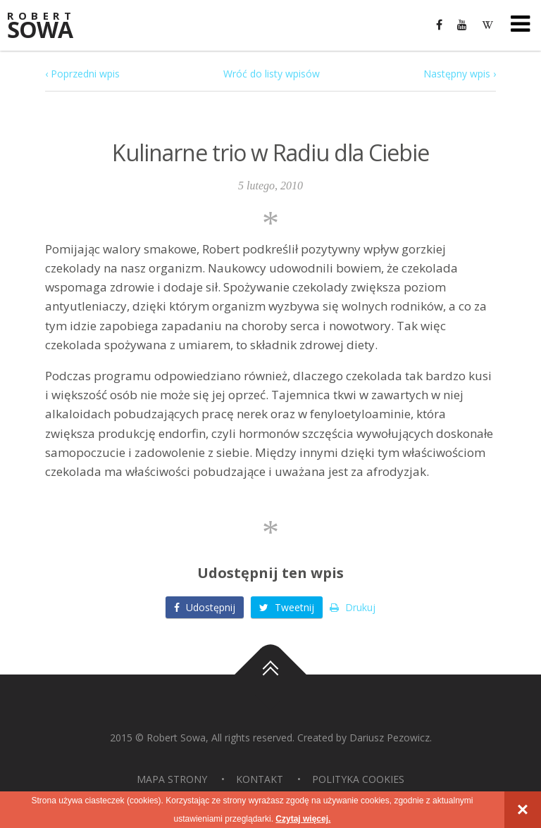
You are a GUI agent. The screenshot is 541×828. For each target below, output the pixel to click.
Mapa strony (172, 779)
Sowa (49, 26)
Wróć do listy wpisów (271, 73)
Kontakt (259, 779)
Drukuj (352, 607)
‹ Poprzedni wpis (82, 73)
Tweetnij (286, 607)
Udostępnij (204, 607)
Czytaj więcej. (302, 819)
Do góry (270, 674)
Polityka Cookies (358, 779)
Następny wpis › (459, 73)
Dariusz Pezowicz (389, 737)
